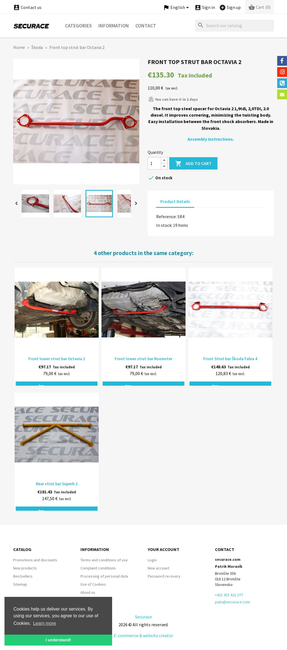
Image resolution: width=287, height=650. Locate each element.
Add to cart (193, 163)
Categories (78, 25)
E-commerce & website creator (143, 635)
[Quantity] (154, 163)
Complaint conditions (98, 568)
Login (152, 559)
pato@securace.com (232, 601)
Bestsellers (23, 576)
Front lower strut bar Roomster (143, 358)
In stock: (164, 225)
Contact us (27, 7)
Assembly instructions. (211, 139)
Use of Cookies (93, 584)
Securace (143, 617)
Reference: (166, 216)
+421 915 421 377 (229, 594)
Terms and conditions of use (104, 559)
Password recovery (164, 576)
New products (25, 568)
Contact (145, 25)
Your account (163, 549)
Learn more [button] (44, 623)
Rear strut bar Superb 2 (57, 483)
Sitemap (20, 584)
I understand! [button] (58, 640)
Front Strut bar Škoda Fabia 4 (230, 358)
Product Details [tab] (175, 201)
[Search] (234, 26)
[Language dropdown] (177, 7)
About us (87, 592)
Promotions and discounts (35, 559)
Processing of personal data (104, 576)
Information (113, 25)
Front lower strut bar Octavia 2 (56, 358)
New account (158, 568)
